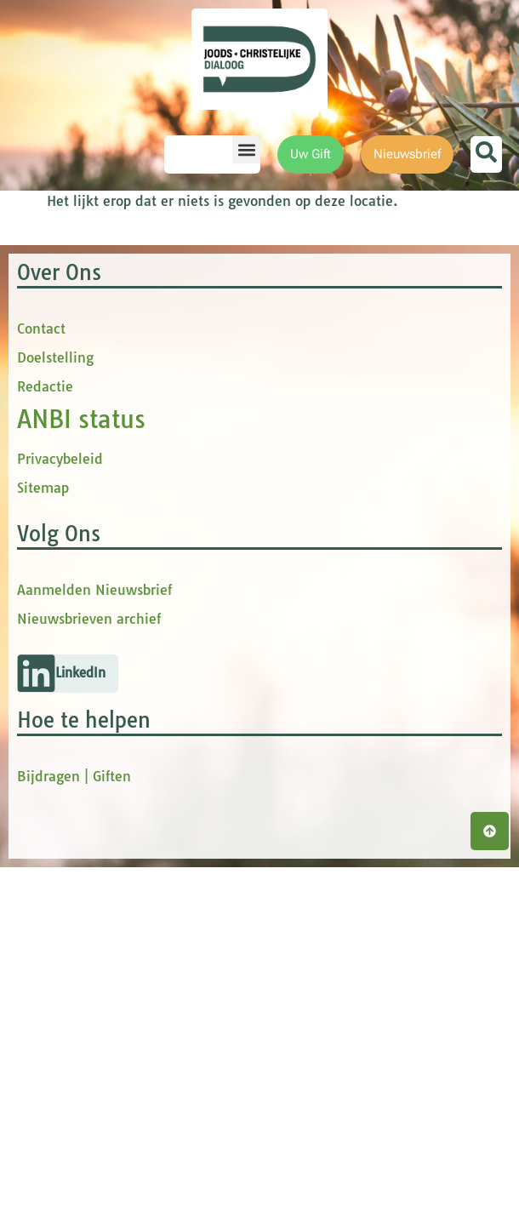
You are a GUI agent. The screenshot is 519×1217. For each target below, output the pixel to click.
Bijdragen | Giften (74, 1125)
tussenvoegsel (309, 387)
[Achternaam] (378, 469)
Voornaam (296, 331)
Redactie (45, 736)
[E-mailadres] (378, 300)
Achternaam (301, 444)
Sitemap (43, 837)
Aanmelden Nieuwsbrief (94, 939)
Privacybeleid (60, 808)
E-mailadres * (306, 274)
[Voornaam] (378, 356)
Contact (41, 678)
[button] (246, 149)
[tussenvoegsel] (378, 413)
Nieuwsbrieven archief (89, 968)
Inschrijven (378, 514)
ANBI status (81, 769)
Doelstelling (55, 707)
